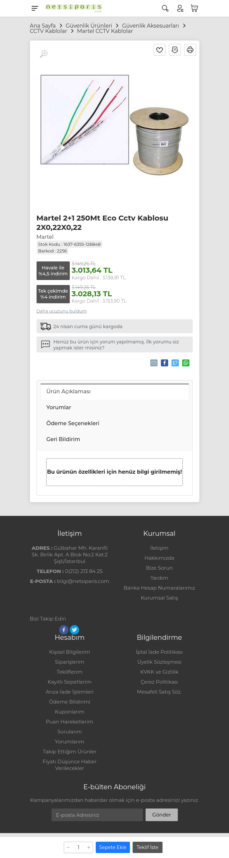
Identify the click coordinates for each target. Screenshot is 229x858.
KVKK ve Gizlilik (159, 672)
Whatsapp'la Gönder (185, 362)
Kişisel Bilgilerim (69, 652)
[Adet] (78, 847)
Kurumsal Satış (159, 598)
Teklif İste (147, 847)
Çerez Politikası (159, 682)
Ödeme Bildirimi (69, 702)
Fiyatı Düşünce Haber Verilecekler (70, 764)
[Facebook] (63, 629)
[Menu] (35, 8)
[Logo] (72, 8)
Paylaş (164, 362)
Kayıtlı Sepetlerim (70, 682)
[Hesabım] (179, 8)
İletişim (159, 548)
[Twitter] (74, 629)
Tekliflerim (70, 672)
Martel (45, 237)
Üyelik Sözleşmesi (159, 662)
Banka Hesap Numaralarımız (159, 588)
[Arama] (165, 8)
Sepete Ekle (113, 847)
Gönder (161, 814)
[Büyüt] (44, 54)
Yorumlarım (69, 741)
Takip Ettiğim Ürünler (69, 751)
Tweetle (175, 362)
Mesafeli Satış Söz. (159, 692)
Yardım (159, 578)
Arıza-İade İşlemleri (69, 692)
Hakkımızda (159, 558)
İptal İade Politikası (159, 652)
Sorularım (69, 731)
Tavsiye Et (153, 362)
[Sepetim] (194, 8)
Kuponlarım (69, 712)
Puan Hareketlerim (69, 721)
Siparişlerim (69, 662)
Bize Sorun (159, 568)
